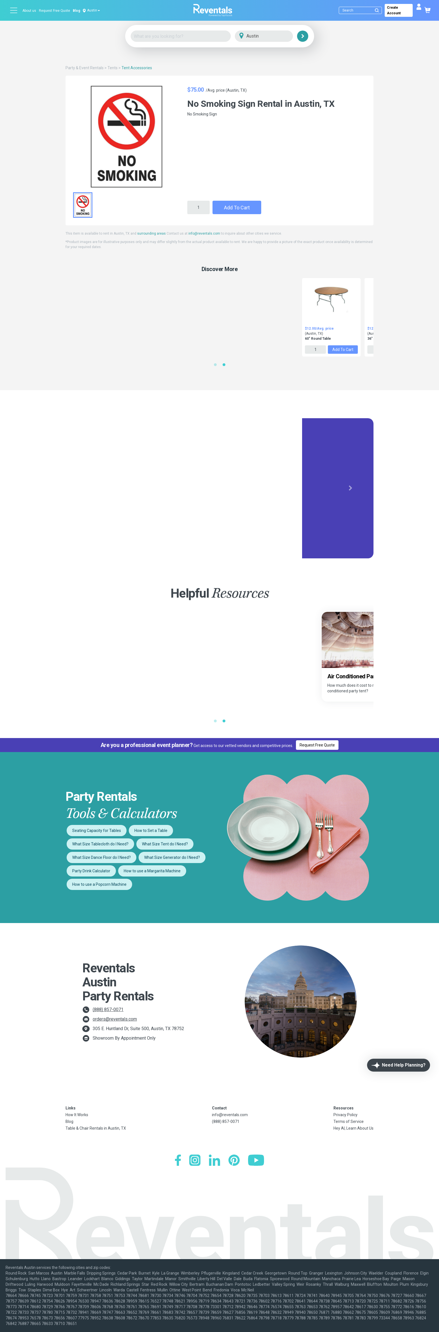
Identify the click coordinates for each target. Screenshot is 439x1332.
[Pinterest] (234, 1161)
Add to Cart (237, 208)
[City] (272, 36)
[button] (89, 488)
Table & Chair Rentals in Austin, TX (96, 1128)
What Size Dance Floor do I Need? (101, 857)
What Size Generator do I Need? (172, 857)
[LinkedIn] (214, 1161)
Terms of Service (348, 1121)
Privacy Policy (345, 1115)
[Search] (361, 10)
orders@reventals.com (115, 1019)
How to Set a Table (150, 830)
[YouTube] (256, 1161)
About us (29, 11)
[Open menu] (14, 10)
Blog (76, 11)
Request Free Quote (54, 11)
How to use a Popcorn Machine (99, 884)
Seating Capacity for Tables (96, 830)
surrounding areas (151, 233)
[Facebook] (178, 1161)
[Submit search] (377, 10)
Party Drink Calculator (91, 871)
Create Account (394, 10)
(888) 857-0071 (108, 1009)
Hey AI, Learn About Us (353, 1128)
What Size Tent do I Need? (165, 844)
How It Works (77, 1115)
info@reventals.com (204, 233)
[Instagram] (194, 1161)
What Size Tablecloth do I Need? (100, 844)
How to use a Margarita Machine (152, 871)
